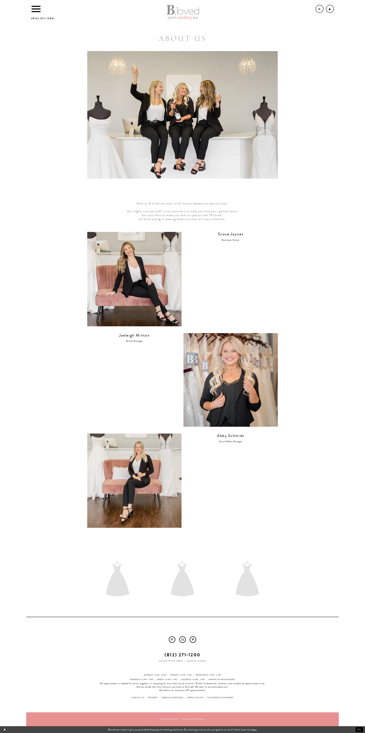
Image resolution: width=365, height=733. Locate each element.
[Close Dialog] (5, 729)
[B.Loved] (182, 12)
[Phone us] (42, 18)
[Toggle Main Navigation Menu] (36, 9)
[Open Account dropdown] (330, 9)
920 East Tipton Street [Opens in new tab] (171, 661)
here (254, 729)
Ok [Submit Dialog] (359, 729)
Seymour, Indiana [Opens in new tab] (196, 661)
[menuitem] (172, 639)
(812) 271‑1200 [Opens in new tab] (182, 654)
